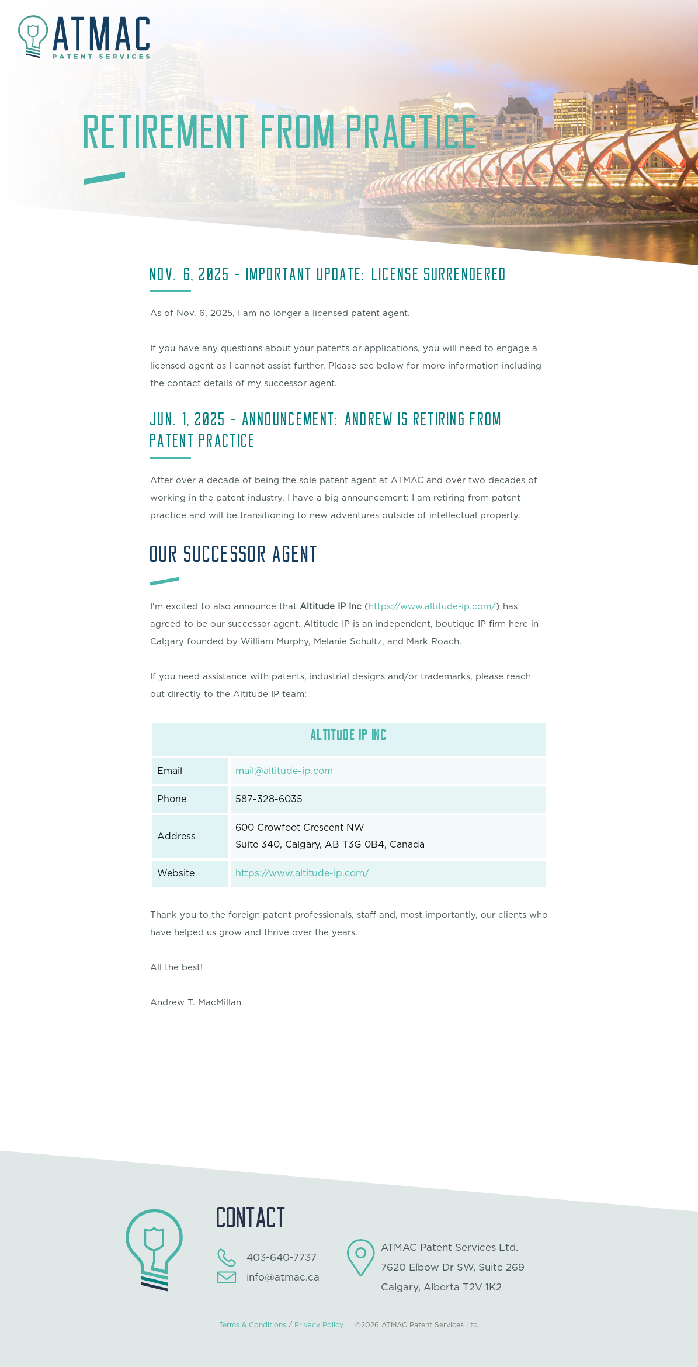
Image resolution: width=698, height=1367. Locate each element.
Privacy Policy (318, 1324)
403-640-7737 (281, 1257)
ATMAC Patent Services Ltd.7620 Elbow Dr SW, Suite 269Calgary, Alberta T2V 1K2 (453, 1267)
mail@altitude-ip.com (284, 771)
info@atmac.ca (283, 1277)
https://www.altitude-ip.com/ (432, 606)
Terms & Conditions (252, 1324)
